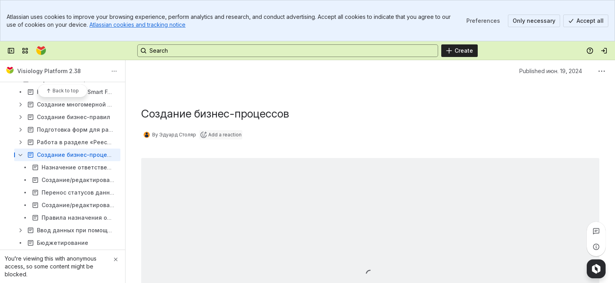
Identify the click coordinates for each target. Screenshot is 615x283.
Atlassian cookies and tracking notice (137, 24)
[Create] (459, 50)
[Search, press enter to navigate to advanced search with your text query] (287, 50)
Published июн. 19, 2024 (550, 71)
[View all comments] (596, 231)
